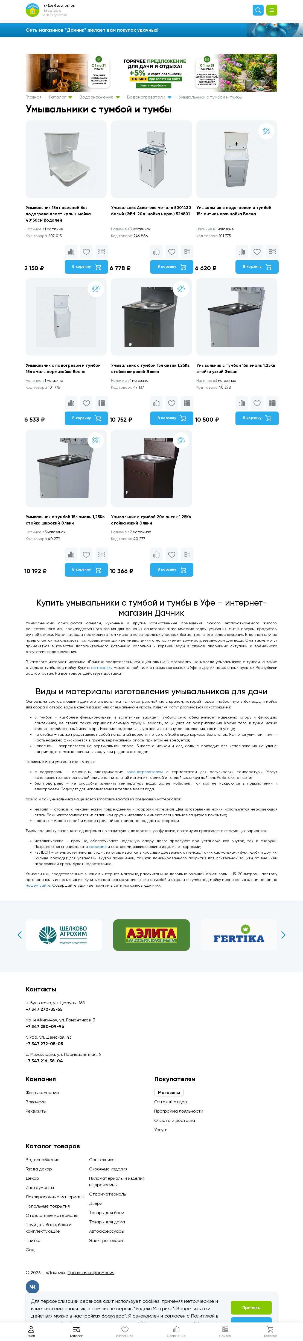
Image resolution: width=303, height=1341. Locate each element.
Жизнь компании (42, 1092)
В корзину (85, 268)
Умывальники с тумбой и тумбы (210, 97)
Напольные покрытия (48, 1206)
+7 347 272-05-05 (44, 1043)
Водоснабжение (100, 97)
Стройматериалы (108, 1194)
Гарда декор (39, 1169)
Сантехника (102, 1159)
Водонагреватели (149, 97)
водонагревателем (145, 776)
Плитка (33, 1240)
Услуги (161, 1129)
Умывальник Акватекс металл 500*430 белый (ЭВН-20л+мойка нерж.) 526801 (146, 214)
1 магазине (46, 230)
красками (98, 851)
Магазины (169, 1092)
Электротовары (106, 1240)
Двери (95, 1203)
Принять (251, 1307)
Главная (34, 97)
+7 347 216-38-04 (44, 1060)
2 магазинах (132, 536)
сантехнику (101, 671)
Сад (30, 1249)
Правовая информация (91, 1272)
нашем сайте (38, 889)
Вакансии (36, 1101)
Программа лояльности (178, 1111)
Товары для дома (107, 1221)
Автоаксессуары (106, 1231)
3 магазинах (132, 230)
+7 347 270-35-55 (44, 1009)
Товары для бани (106, 1212)
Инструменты (40, 1187)
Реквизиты (36, 1111)
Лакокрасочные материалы (55, 1196)
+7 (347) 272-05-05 (59, 6)
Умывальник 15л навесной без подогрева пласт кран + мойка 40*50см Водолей (59, 214)
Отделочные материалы (52, 1215)
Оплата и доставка (174, 1120)
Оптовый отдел (170, 1101)
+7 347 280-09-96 (45, 1026)
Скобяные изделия (108, 1169)
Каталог (60, 97)
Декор (32, 1178)
